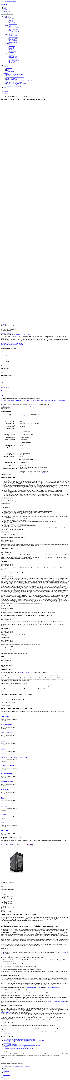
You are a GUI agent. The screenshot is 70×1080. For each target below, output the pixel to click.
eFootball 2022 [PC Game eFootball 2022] (5, 789)
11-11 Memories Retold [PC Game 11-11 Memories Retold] (7, 773)
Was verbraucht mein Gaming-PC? (30, 469)
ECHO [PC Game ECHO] (3, 749)
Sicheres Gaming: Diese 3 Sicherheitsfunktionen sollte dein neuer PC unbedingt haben (23, 1040)
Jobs (4, 1072)
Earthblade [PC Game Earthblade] (4, 814)
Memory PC (5, 324)
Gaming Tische (7, 1033)
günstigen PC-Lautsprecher (33, 1031)
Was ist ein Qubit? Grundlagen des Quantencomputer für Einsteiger (19, 1039)
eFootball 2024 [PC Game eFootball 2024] (5, 806)
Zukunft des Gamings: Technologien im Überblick (15, 1041)
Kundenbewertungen (6, 326)
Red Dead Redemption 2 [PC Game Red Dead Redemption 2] (8, 765)
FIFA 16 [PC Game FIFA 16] (3, 822)
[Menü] (2, 1077)
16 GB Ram (22, 400)
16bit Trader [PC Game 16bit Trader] (4, 830)
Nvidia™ (65, 952)
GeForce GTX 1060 (15, 400)
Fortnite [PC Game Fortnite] (3, 741)
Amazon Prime (17, 334)
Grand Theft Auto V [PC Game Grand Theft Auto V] (6, 732)
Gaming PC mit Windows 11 (53, 987)
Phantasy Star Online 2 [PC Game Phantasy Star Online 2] (7, 781)
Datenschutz (6, 1069)
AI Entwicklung (7, 1043)
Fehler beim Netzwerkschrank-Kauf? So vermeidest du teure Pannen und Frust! (21, 1045)
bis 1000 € (5, 8)
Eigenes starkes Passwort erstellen (11, 1044)
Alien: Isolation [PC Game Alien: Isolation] (5, 716)
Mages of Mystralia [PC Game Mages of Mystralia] (6, 724)
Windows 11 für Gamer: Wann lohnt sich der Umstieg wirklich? (18, 1048)
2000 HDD (28, 400)
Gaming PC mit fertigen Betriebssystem (56, 1001)
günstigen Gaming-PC (6, 1012)
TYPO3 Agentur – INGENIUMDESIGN (21, 1066)
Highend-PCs (6, 11)
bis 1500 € (5, 9)
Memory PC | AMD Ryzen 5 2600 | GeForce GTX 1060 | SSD (18, 844)
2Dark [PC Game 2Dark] (2, 798)
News (4, 1068)
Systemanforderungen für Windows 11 (33, 987)
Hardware (5, 1073)
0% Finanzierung (26, 334)
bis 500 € (5, 7)
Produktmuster (6, 1075)
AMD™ (2, 953)
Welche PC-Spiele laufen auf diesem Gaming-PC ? (12, 344)
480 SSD (33, 400)
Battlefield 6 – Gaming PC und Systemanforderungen (15, 1047)
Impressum (6, 1071)
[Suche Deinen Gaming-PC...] (7, 14)
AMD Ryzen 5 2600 (5, 400)
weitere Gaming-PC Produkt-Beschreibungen (11, 343)
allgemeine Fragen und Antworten (27, 672)
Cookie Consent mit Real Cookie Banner (10, 1078)
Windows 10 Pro (40, 400)
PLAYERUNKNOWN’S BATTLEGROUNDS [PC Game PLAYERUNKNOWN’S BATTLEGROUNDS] (14, 757)
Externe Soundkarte (42, 472)
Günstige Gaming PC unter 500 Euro (52, 400)
